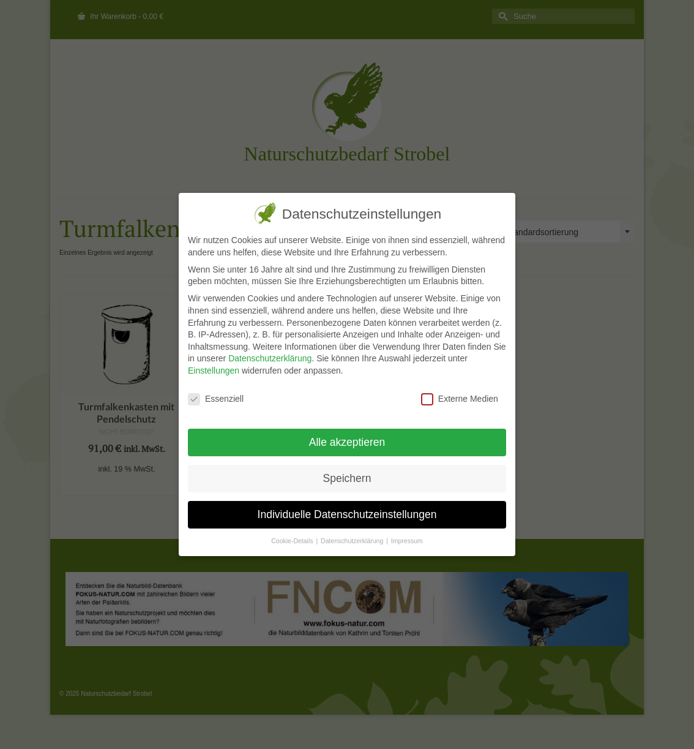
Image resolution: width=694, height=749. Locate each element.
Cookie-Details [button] (291, 540)
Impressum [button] (406, 540)
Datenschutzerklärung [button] (351, 540)
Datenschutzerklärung (268, 358)
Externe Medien (458, 399)
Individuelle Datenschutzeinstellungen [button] (346, 514)
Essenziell (214, 399)
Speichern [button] (346, 478)
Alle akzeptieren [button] (346, 442)
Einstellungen (212, 370)
